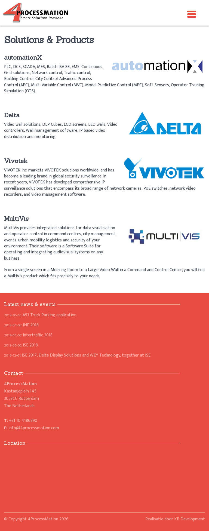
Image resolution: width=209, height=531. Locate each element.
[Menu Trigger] (192, 13)
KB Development (189, 519)
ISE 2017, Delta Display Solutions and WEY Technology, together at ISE (77, 355)
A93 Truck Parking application (40, 315)
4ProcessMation (43, 519)
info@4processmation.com (33, 428)
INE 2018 (21, 325)
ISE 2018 (21, 345)
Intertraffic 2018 (28, 335)
